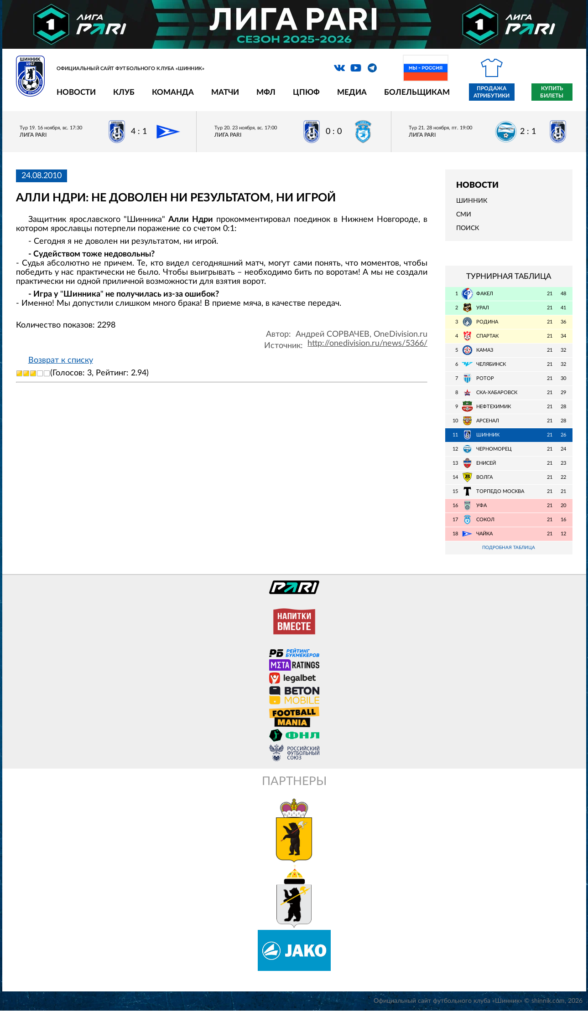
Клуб (124, 92)
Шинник (471, 201)
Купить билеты (551, 92)
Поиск (467, 228)
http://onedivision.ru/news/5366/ (367, 343)
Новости (76, 92)
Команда (173, 92)
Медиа (352, 92)
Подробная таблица (508, 547)
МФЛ (266, 92)
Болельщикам (417, 92)
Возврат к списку (60, 360)
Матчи (225, 92)
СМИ (463, 214)
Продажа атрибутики (492, 92)
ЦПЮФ (306, 92)
